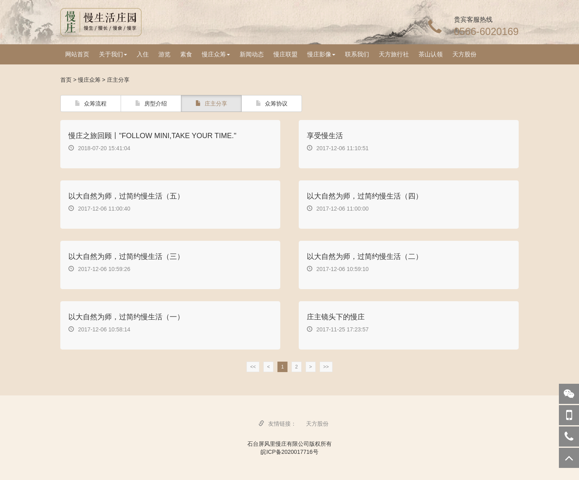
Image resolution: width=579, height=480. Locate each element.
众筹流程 (91, 103)
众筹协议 (271, 103)
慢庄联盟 (285, 54)
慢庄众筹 (216, 54)
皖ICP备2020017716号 (289, 452)
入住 (143, 54)
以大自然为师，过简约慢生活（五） (126, 196)
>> (326, 367)
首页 (66, 80)
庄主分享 (211, 103)
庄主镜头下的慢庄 (336, 317)
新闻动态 (252, 54)
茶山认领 (431, 54)
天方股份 (464, 54)
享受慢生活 (325, 136)
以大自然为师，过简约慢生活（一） (126, 317)
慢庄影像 (321, 54)
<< (253, 367)
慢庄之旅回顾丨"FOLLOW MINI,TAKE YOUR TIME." (152, 136)
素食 (186, 54)
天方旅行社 (394, 54)
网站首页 (77, 54)
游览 (164, 54)
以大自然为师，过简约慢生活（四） (365, 196)
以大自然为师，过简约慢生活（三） (126, 256)
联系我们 (357, 54)
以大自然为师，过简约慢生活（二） (365, 256)
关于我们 (113, 54)
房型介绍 (151, 103)
